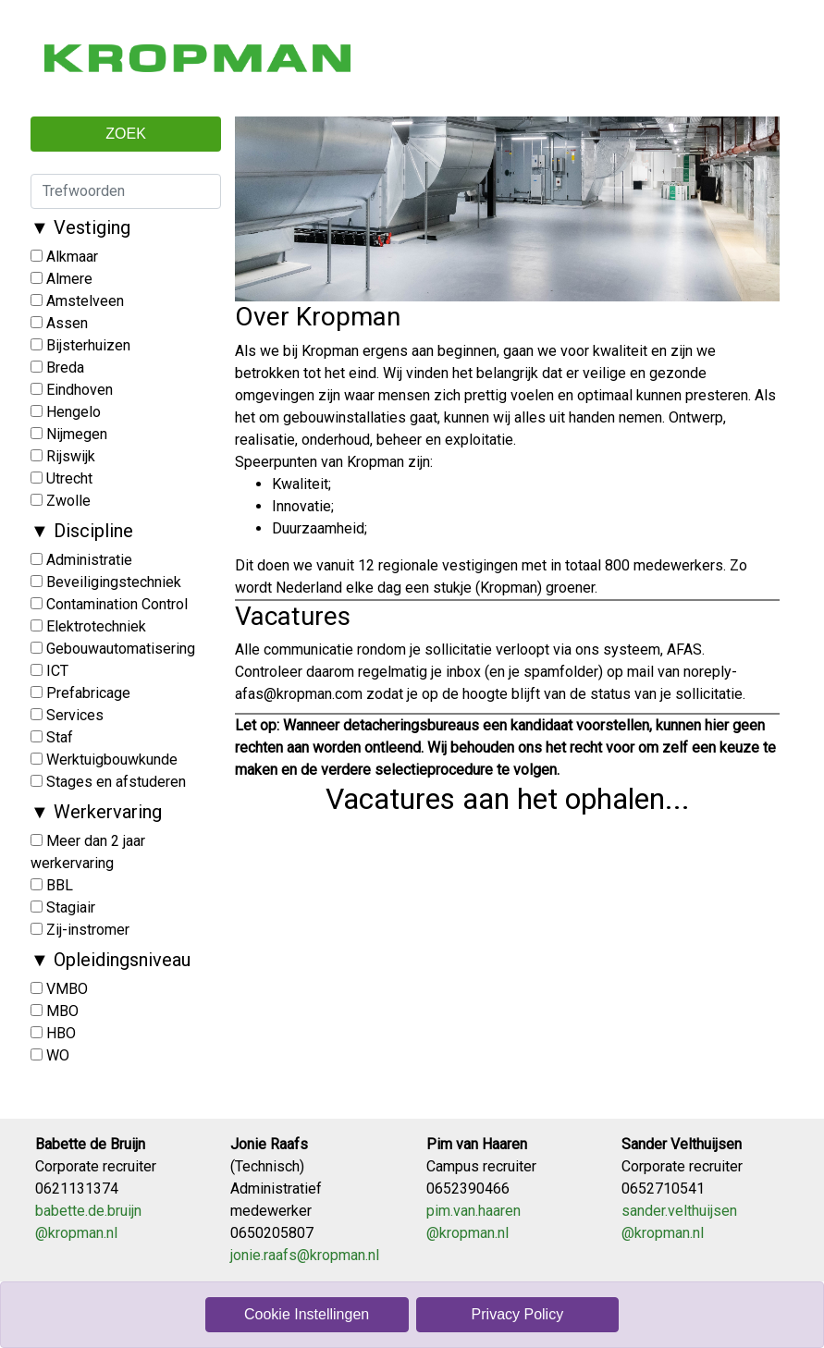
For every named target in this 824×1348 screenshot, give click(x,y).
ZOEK (125, 133)
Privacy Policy (518, 1314)
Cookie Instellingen (306, 1314)
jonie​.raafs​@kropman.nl (304, 1255)
